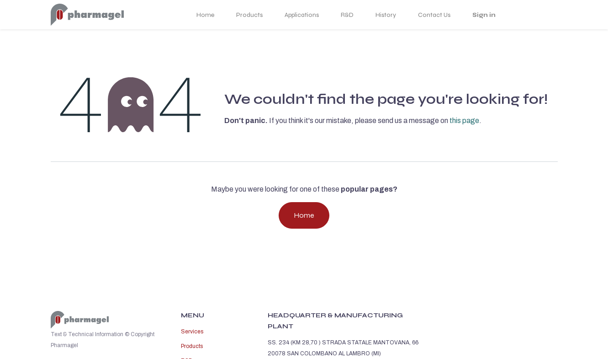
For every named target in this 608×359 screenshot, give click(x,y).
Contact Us (434, 15)
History (385, 15)
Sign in (484, 15)
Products (249, 15)
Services (192, 331)
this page (464, 120)
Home (205, 15)
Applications (302, 15)
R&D (347, 15)
